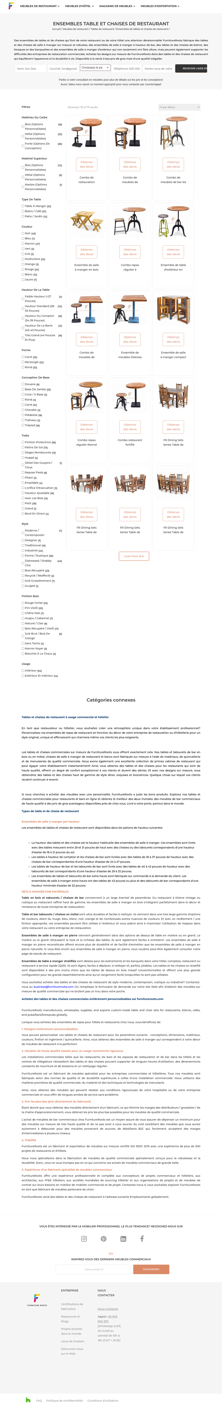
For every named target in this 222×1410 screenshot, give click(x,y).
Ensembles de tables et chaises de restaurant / (143, 29)
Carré (28, 357)
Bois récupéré (34, 570)
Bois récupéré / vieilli (39, 628)
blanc (29, 274)
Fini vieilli (31, 608)
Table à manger (35, 206)
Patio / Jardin (34, 216)
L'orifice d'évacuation (39, 488)
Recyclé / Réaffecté (38, 575)
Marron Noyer (34, 648)
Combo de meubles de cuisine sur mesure (86, 357)
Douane (30, 384)
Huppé (29, 457)
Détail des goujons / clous (38, 465)
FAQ (39, 1400)
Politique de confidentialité (64, 1400)
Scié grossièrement (38, 580)
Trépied (30, 425)
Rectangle (32, 362)
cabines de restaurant (180, 761)
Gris (27, 254)
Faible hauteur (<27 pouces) (38, 299)
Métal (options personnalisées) (35, 136)
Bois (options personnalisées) (35, 127)
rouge (29, 269)
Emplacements (140, 1197)
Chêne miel (32, 613)
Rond (28, 367)
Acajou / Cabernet (37, 618)
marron (30, 243)
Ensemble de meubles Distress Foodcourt (130, 357)
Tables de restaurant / (103, 29)
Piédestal (31, 415)
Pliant (29, 477)
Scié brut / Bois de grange (37, 636)
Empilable (32, 482)
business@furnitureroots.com (54, 987)
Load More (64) (134, 556)
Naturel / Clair (34, 623)
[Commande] (179, 107)
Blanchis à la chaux (38, 653)
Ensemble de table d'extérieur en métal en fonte (173, 269)
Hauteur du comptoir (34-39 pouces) (39, 318)
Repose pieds (34, 472)
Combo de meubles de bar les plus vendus (173, 182)
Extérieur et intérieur (39, 675)
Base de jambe (35, 389)
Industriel (31, 550)
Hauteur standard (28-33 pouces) (40, 308)
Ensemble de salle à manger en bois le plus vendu (86, 269)
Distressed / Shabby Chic (38, 563)
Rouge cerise (34, 603)
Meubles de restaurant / (77, 29)
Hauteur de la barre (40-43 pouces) (38, 328)
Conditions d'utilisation (102, 1400)
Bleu (28, 238)
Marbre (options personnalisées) (36, 187)
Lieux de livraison (72, 1341)
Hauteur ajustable (37, 493)
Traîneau (30, 420)
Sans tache (32, 643)
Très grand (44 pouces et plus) (40, 338)
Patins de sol (34, 447)
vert (28, 248)
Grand (29, 508)
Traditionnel (33, 545)
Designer (31, 540)
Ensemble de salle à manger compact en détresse (173, 357)
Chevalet (31, 410)
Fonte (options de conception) (37, 146)
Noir (28, 233)
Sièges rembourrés (38, 452)
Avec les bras (34, 498)
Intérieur (30, 670)
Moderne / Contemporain (34, 533)
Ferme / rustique (36, 555)
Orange (30, 264)
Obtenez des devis (86, 164)
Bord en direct (35, 513)
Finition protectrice (38, 442)
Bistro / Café (33, 211)
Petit (28, 503)
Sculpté (30, 586)
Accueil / (57, 29)
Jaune (29, 279)
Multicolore (32, 259)
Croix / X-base (34, 394)
